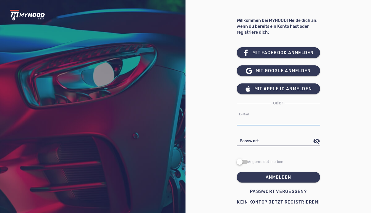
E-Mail (244, 114)
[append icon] (316, 141)
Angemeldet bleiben (265, 162)
